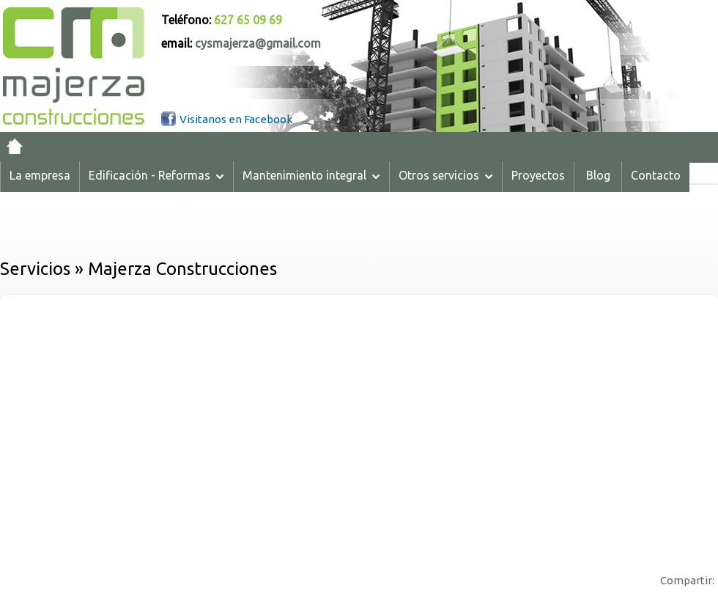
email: (241, 43)
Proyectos (538, 175)
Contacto (656, 175)
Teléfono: (221, 19)
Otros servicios (446, 175)
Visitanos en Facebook (236, 119)
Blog (598, 175)
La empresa (40, 175)
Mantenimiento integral (311, 175)
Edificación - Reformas (156, 175)
